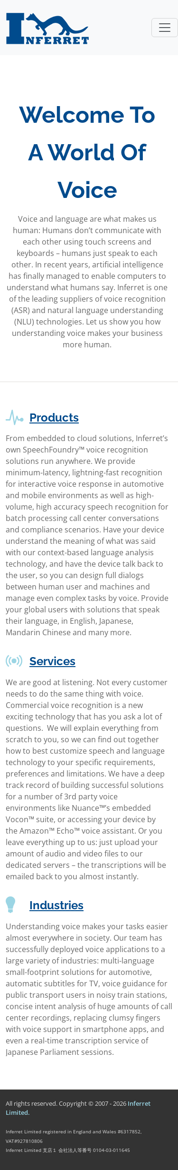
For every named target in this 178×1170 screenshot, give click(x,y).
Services (52, 661)
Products (54, 417)
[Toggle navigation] (164, 27)
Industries (56, 905)
